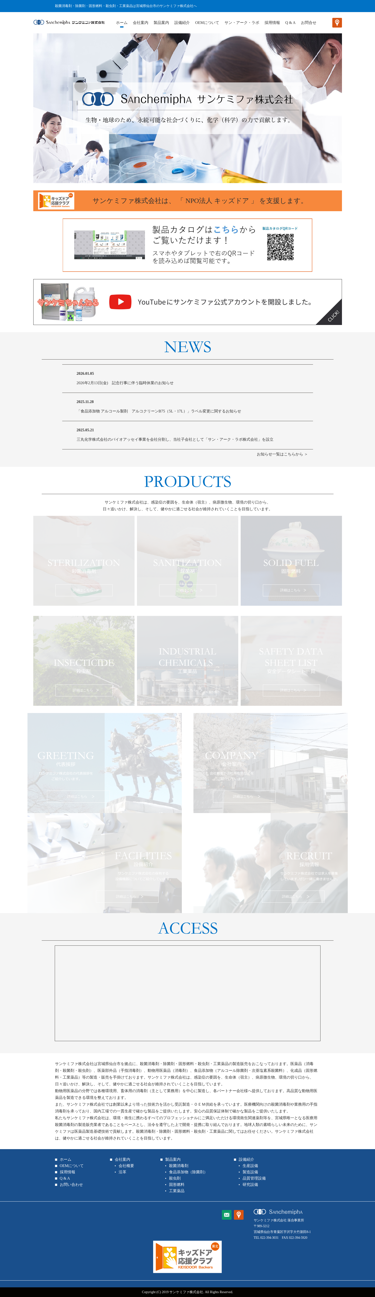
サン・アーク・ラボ (242, 23)
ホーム (122, 23)
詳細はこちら (82, 587)
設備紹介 (182, 23)
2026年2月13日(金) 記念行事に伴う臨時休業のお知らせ (125, 383)
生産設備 (250, 1166)
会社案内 (140, 23)
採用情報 (272, 23)
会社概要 (126, 1166)
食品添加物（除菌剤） (188, 1172)
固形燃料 (176, 1184)
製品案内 (161, 23)
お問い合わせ (71, 1184)
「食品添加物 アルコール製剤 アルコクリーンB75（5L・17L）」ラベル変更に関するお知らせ (159, 411)
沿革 (122, 1172)
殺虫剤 (175, 1178)
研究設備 (250, 1184)
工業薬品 (176, 1191)
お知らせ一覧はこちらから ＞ (282, 454)
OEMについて (207, 23)
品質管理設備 (254, 1178)
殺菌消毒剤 (178, 1166)
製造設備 (250, 1172)
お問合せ (308, 23)
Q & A (290, 23)
